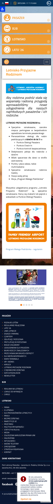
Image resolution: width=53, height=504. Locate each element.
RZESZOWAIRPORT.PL (17, 494)
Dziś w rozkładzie (12, 373)
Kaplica (7, 364)
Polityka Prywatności (14, 427)
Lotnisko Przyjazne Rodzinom (17, 367)
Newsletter (9, 375)
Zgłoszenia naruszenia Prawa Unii (19, 435)
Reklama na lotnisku (13, 388)
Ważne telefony (11, 443)
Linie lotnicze (10, 331)
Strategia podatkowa (13, 449)
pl (5, 3)
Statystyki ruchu (12, 429)
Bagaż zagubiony (12, 345)
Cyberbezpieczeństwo (14, 370)
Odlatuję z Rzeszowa (13, 339)
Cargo (7, 394)
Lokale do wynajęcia (13, 391)
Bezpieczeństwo (11, 418)
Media (6, 432)
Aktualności (9, 441)
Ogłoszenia (9, 438)
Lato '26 (7, 328)
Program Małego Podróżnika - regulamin (24, 249)
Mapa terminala (11, 359)
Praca (7, 415)
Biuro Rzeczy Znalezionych (16, 350)
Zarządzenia (10, 446)
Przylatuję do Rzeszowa (15, 342)
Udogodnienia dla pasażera (16, 347)
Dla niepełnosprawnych (15, 356)
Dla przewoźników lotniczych (18, 413)
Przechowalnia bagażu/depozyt (19, 353)
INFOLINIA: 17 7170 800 (24, 3)
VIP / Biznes (9, 361)
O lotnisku (9, 410)
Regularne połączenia (14, 325)
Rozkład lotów (11, 322)
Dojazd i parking (11, 333)
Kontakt (7, 452)
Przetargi (8, 424)
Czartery (8, 336)
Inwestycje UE (10, 421)
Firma (6, 407)
